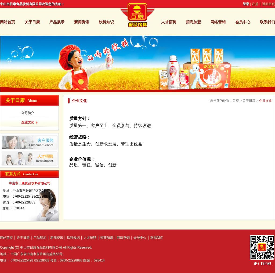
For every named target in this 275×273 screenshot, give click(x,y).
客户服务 (29, 142)
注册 (255, 4)
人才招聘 (168, 22)
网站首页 (7, 22)
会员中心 (242, 22)
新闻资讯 (81, 22)
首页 (236, 101)
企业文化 (27, 122)
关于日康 (32, 22)
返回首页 (268, 4)
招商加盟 (193, 22)
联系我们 (267, 22)
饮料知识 (106, 22)
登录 (246, 4)
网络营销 (218, 22)
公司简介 (27, 113)
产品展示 (56, 22)
